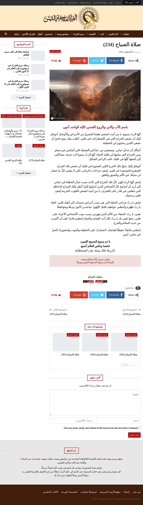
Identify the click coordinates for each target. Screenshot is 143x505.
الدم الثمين (113, 34)
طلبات (18, 146)
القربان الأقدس (28, 34)
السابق (133, 365)
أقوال (40, 34)
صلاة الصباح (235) (58, 314)
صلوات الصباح (55, 51)
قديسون (48, 34)
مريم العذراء (78, 34)
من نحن (118, 2)
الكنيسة (92, 34)
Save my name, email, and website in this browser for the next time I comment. (101, 428)
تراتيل (16, 34)
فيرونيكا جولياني (85, 2)
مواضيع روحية (63, 34)
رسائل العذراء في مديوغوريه (34, 116)
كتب (102, 34)
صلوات (126, 34)
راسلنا (111, 2)
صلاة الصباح (129, 288)
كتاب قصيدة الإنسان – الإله (11, 116)
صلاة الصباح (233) (132, 314)
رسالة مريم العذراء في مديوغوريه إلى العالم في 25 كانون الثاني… (18, 68)
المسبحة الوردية (72, 2)
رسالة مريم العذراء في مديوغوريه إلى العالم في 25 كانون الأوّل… (16, 84)
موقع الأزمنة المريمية (100, 2)
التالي (124, 365)
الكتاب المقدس (60, 2)
